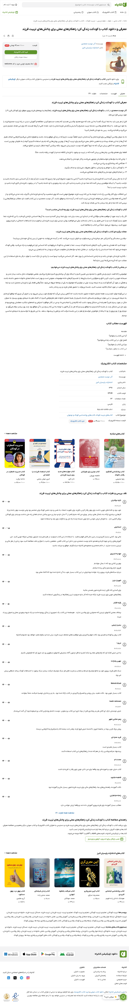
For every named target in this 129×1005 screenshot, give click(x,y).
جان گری (71, 479)
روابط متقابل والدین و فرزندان (80, 917)
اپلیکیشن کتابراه (8, 12)
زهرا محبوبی (120, 479)
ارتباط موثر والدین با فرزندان (103, 917)
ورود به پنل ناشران (78, 975)
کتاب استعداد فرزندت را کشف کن (41, 473)
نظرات (92, 93)
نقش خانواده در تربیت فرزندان (43, 917)
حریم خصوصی (122, 979)
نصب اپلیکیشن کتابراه (117, 992)
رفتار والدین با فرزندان (23, 917)
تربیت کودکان (112, 912)
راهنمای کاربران (100, 975)
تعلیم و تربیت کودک (81, 912)
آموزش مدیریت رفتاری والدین (115, 921)
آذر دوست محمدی (88, 44)
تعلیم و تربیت (67, 912)
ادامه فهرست (120, 355)
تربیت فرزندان (56, 912)
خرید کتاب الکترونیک (21, 52)
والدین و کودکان (68, 921)
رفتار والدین (9, 917)
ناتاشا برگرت (20, 479)
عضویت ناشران (79, 971)
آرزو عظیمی (21, 898)
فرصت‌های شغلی (121, 983)
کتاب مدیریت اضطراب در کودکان (15, 473)
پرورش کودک (29, 921)
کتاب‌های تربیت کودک (104, 415)
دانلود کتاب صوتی (97, 992)
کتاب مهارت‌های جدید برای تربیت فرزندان (66, 473)
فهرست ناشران (79, 979)
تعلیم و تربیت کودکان (98, 912)
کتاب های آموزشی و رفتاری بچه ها (48, 921)
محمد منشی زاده (44, 895)
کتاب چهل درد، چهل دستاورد (17, 893)
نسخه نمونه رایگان (20, 57)
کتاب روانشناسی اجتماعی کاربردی (114, 893)
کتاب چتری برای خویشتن (90, 472)
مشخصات (103, 93)
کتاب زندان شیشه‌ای (42, 891)
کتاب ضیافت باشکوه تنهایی (67, 893)
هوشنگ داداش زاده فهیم (115, 898)
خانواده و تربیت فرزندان (16, 912)
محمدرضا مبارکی (93, 895)
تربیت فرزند (45, 912)
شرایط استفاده (121, 975)
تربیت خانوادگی (121, 917)
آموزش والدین (62, 917)
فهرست (114, 93)
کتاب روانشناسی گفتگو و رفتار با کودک (115, 473)
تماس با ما (102, 979)
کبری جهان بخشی (43, 479)
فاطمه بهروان (94, 475)
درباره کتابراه (122, 971)
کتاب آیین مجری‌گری (91, 891)
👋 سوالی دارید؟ (110, 998)
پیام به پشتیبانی (99, 971)
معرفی (122, 93)
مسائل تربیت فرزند (33, 912)
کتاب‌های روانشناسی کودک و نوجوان (81, 415)
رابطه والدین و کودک (83, 921)
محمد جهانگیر (69, 898)
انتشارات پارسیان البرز (90, 48)
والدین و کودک (97, 921)
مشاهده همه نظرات (64, 813)
